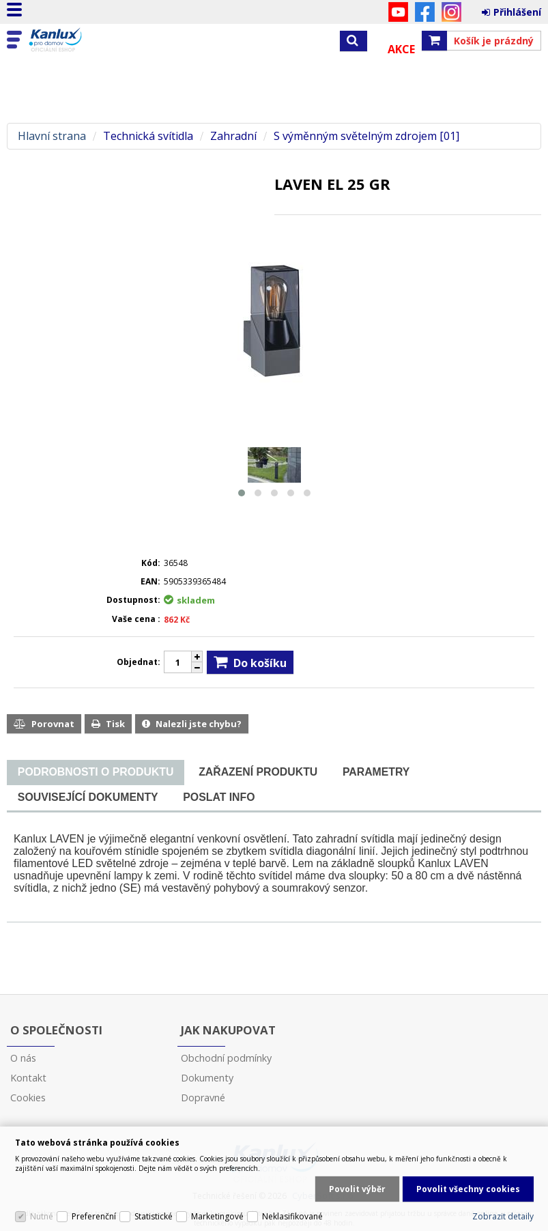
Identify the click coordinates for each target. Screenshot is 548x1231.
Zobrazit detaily (503, 1216)
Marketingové (217, 1216)
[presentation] (95, 772)
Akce (401, 49)
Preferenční (94, 1216)
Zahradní (233, 136)
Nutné (41, 1216)
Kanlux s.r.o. (70, 40)
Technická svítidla (148, 136)
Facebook (425, 12)
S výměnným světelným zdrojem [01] (366, 136)
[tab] (95, 772)
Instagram (451, 12)
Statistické (153, 1216)
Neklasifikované (292, 1216)
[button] (241, 493)
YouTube (398, 12)
